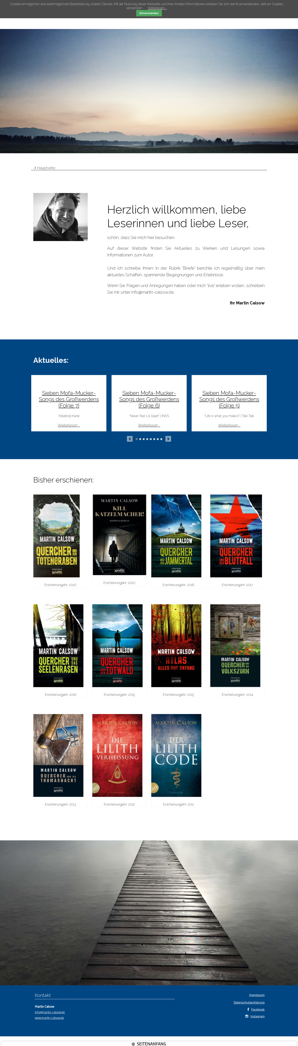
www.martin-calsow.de (49, 1018)
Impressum (257, 995)
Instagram (257, 1016)
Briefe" (189, 268)
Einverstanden (149, 13)
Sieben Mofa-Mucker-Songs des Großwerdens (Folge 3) (140, 439)
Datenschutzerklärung (249, 1002)
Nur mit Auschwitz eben (151, 439)
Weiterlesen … (69, 425)
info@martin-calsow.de (152, 292)
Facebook (258, 1009)
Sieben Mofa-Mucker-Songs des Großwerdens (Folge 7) (69, 399)
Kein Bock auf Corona (144, 439)
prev (130, 439)
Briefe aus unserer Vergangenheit (154, 439)
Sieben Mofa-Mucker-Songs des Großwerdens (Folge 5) (229, 399)
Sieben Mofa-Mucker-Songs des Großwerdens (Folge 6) (149, 399)
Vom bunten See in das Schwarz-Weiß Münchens (161, 439)
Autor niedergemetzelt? (147, 439)
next (168, 439)
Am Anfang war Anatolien (158, 439)
